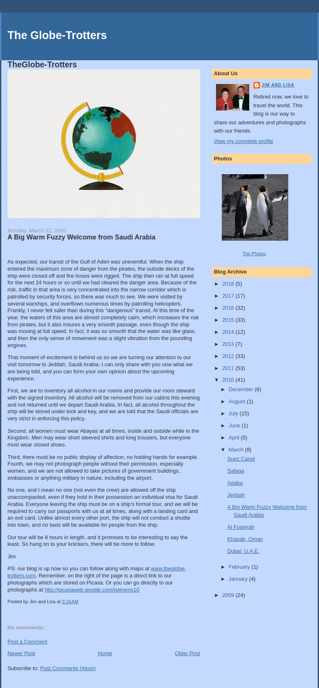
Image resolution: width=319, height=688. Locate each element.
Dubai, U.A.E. (243, 551)
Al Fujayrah (240, 527)
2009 (229, 595)
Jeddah (236, 495)
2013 (229, 344)
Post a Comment (27, 642)
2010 (229, 380)
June (234, 425)
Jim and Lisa (278, 85)
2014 (229, 332)
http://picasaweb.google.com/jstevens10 (91, 590)
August (237, 401)
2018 (229, 284)
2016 (229, 308)
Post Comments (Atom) (68, 668)
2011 (229, 368)
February (239, 567)
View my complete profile (243, 141)
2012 (229, 356)
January (238, 579)
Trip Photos (254, 253)
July (233, 413)
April (234, 437)
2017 (229, 296)
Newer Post (21, 653)
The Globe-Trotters (57, 35)
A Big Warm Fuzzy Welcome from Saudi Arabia (81, 237)
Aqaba (235, 483)
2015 (229, 320)
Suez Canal (241, 459)
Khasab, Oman (245, 539)
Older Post (187, 653)
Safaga (235, 471)
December (241, 389)
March (236, 449)
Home (105, 653)
